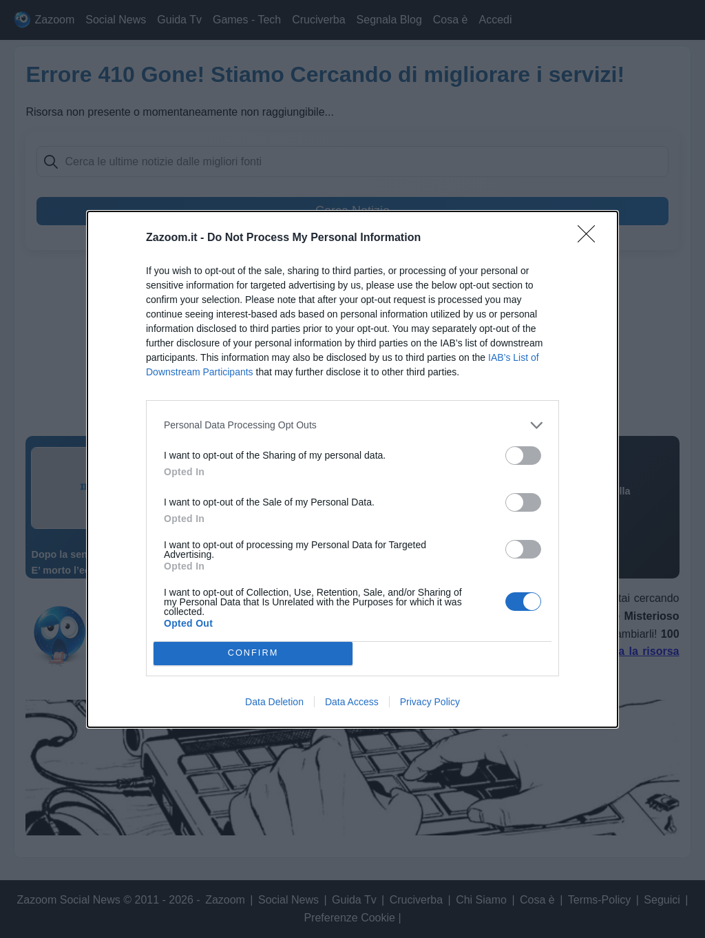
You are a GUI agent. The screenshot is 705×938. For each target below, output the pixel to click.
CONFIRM (253, 653)
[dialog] (352, 469)
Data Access (352, 701)
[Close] (591, 238)
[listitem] (352, 425)
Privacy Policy (430, 701)
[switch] (523, 455)
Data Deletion (274, 701)
